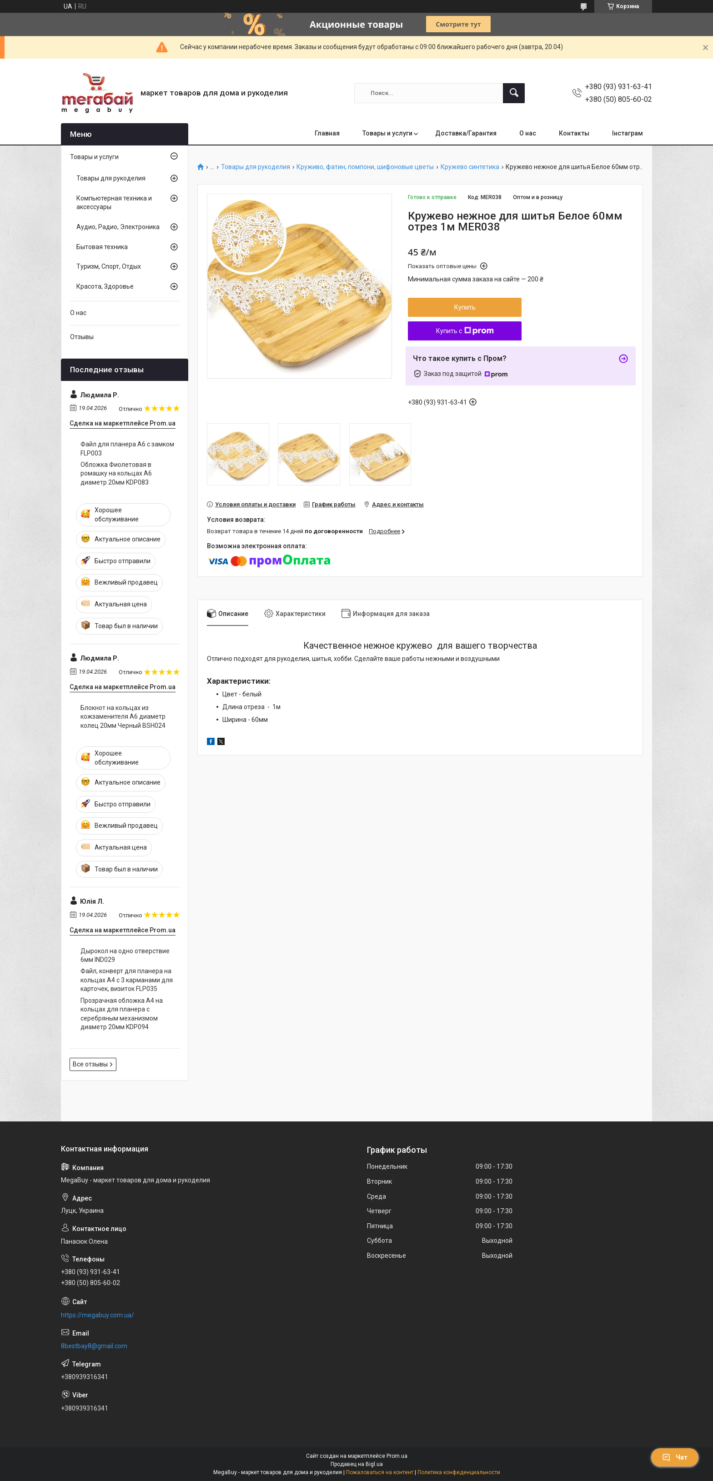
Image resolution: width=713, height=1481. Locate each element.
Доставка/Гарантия (466, 133)
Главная (327, 133)
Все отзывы (90, 1064)
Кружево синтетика (470, 167)
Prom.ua (397, 1456)
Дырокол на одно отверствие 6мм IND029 (125, 955)
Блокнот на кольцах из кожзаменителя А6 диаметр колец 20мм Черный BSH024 (123, 716)
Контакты (574, 133)
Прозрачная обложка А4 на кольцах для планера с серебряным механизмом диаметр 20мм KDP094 (121, 1014)
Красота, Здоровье (105, 286)
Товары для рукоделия (255, 167)
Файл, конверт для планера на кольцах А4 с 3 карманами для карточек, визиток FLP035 (126, 979)
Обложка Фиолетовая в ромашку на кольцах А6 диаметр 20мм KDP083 (116, 473)
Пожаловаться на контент (379, 1472)
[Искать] (514, 93)
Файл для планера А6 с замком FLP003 (127, 448)
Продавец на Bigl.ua (357, 1464)
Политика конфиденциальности (458, 1472)
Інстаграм (627, 133)
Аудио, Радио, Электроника (118, 226)
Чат (675, 1457)
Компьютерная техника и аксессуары (114, 203)
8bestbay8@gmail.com (94, 1346)
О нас (527, 133)
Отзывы (82, 336)
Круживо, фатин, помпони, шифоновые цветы (365, 167)
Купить (465, 307)
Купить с (465, 331)
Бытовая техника (102, 246)
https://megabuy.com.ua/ (97, 1315)
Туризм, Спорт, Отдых (108, 266)
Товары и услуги (387, 133)
